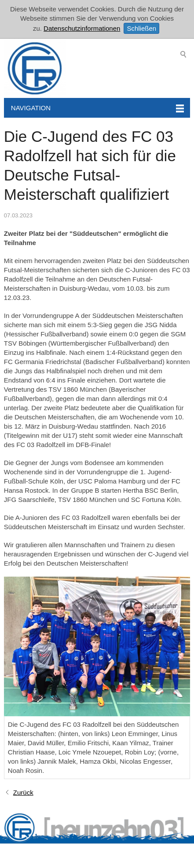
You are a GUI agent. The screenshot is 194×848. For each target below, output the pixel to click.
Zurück (23, 792)
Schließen (141, 28)
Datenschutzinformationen (82, 28)
